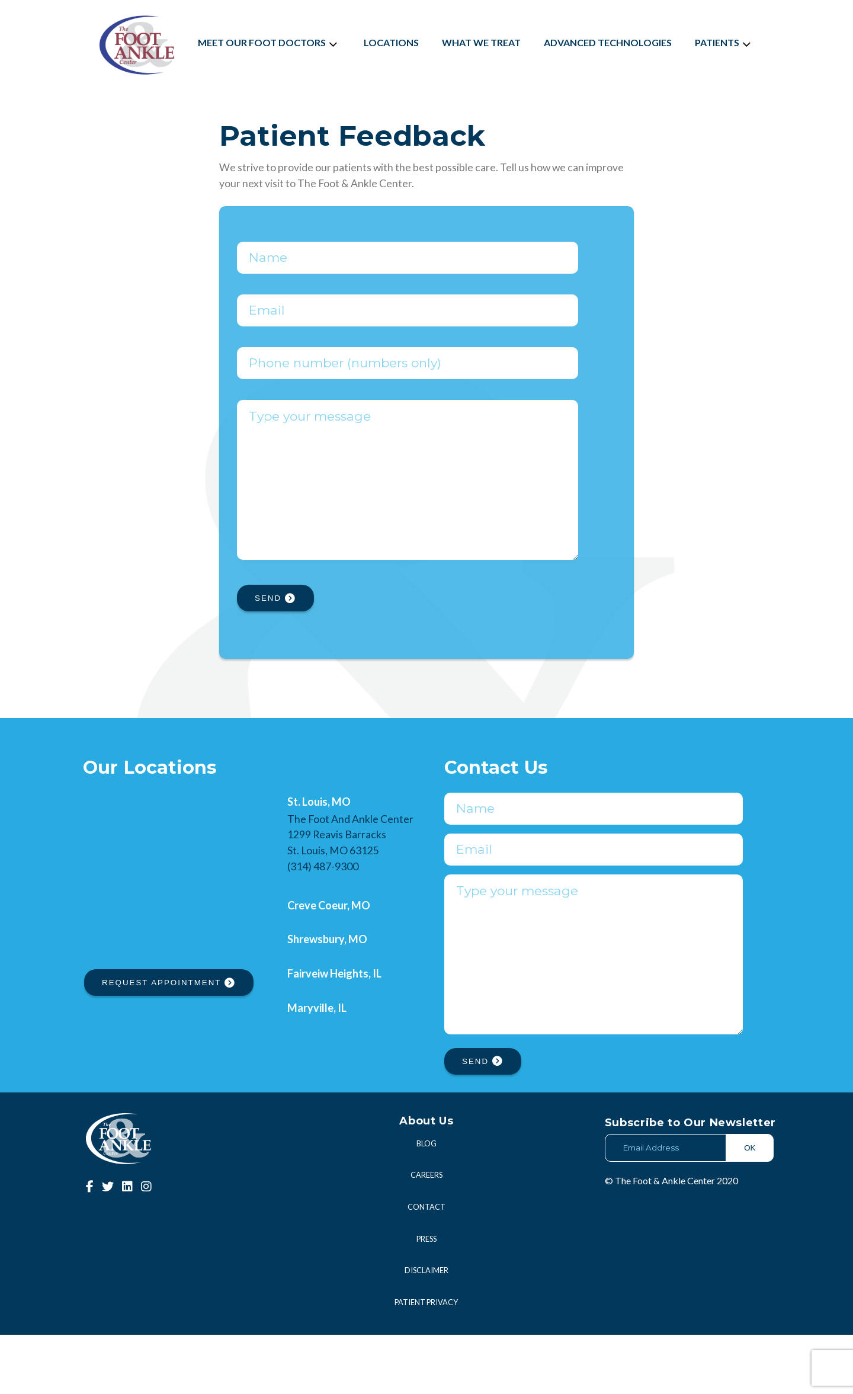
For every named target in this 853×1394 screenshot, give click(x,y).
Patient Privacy (426, 1361)
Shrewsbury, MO (327, 968)
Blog (426, 1202)
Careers (426, 1234)
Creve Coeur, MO (328, 934)
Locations (391, 42)
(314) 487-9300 (322, 895)
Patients (724, 42)
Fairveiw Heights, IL (334, 1003)
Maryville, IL (317, 1037)
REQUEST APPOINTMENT (169, 1012)
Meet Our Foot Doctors (269, 42)
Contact (426, 1266)
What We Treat (481, 42)
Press (426, 1298)
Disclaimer (426, 1329)
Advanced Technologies (608, 42)
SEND (275, 627)
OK (749, 1207)
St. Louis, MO (319, 831)
